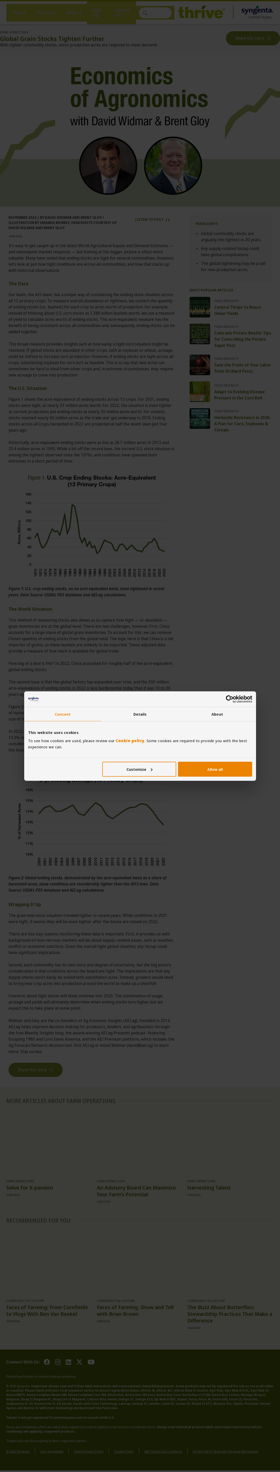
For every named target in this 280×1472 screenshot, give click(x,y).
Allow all (215, 769)
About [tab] (217, 714)
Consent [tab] (63, 714)
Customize (139, 769)
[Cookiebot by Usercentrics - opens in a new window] (229, 699)
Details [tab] (140, 714)
